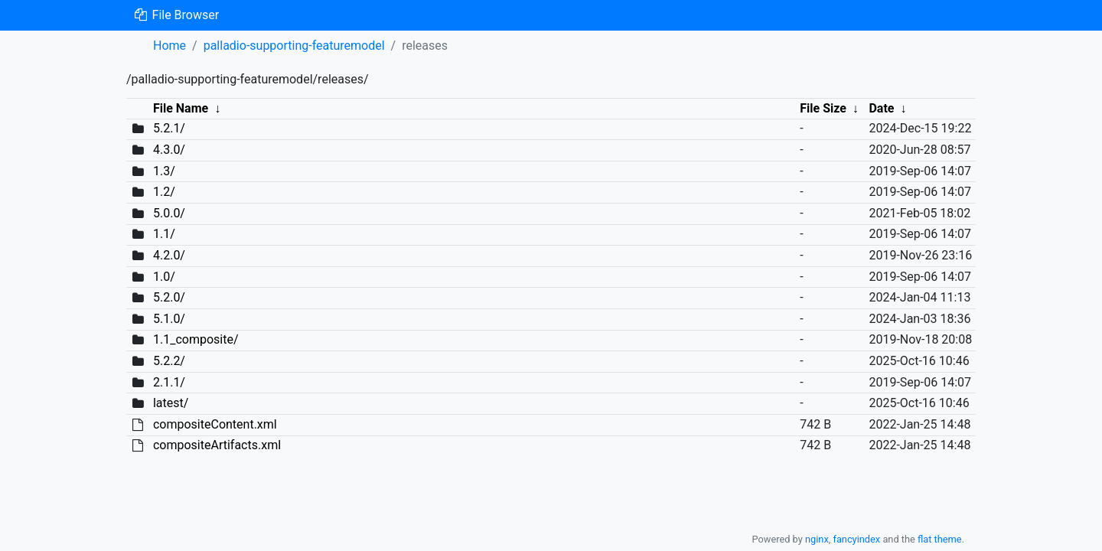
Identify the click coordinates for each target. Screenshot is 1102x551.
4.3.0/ (169, 149)
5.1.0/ (169, 318)
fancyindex (856, 539)
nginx (817, 539)
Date (881, 108)
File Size (823, 108)
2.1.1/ (169, 382)
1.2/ (164, 191)
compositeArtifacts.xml (217, 445)
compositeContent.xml (215, 424)
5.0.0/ (169, 213)
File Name (180, 108)
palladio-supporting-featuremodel (294, 45)
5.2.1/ (169, 128)
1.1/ (164, 234)
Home (169, 45)
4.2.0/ (169, 255)
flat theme (940, 539)
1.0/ (164, 276)
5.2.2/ (169, 361)
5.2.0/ (169, 297)
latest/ (170, 403)
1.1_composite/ (196, 339)
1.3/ (164, 171)
